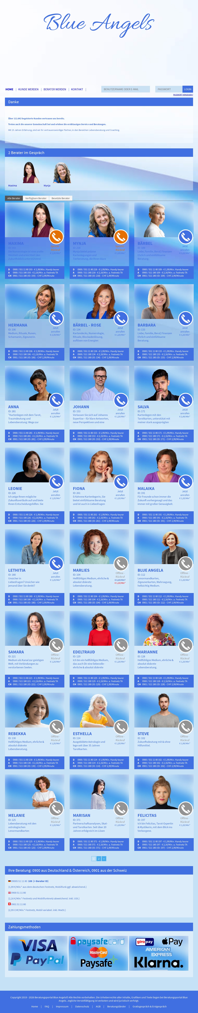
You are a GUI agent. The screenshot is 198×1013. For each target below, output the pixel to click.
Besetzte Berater (61, 198)
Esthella (82, 733)
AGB (98, 1006)
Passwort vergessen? (183, 94)
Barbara (147, 325)
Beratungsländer (116, 1006)
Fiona (79, 488)
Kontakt (77, 89)
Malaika (146, 488)
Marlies (81, 570)
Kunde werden (28, 89)
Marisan (81, 815)
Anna (13, 406)
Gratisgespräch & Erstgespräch (150, 1006)
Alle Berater (13, 198)
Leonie (15, 488)
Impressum (62, 1006)
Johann (81, 406)
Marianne (148, 652)
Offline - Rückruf (120, 574)
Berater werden (55, 89)
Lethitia (16, 570)
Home (9, 89)
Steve (143, 733)
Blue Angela (150, 570)
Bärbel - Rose (87, 325)
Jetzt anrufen (184, 248)
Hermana (17, 325)
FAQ (47, 1006)
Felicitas (147, 815)
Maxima (12, 185)
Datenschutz (82, 1006)
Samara (16, 652)
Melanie (16, 815)
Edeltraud (84, 652)
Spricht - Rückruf (55, 248)
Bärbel (145, 243)
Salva (143, 406)
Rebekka (17, 733)
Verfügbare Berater (36, 198)
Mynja (47, 185)
